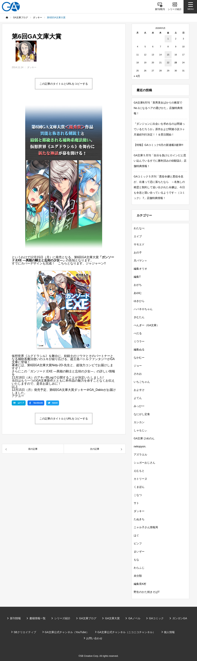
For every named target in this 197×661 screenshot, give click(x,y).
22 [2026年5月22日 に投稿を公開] (168, 62)
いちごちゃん (142, 381)
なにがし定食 (142, 414)
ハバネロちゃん (143, 309)
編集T (137, 276)
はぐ (136, 535)
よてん (138, 397)
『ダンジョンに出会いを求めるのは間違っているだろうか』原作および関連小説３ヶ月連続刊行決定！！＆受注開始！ (159, 129)
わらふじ (139, 567)
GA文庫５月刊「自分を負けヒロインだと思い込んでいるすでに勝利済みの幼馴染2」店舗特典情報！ (160, 161)
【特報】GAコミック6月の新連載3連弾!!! (158, 144)
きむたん (139, 317)
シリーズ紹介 (62, 618)
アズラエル (140, 454)
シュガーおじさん (144, 462)
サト (136, 503)
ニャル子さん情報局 (146, 527)
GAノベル (134, 618)
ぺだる (138, 333)
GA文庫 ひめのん (144, 438)
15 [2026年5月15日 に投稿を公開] (168, 54)
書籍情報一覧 (37, 618)
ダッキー (31, 67)
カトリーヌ (140, 478)
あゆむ (138, 292)
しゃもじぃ (140, 430)
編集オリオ (140, 268)
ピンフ (138, 543)
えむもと (139, 470)
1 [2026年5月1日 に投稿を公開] (168, 39)
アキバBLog (45, 377)
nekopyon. (140, 446)
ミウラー (139, 341)
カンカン (139, 422)
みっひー (139, 406)
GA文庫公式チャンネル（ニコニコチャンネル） (126, 632)
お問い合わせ (94, 638)
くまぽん (139, 486)
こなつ (138, 494)
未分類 (138, 575)
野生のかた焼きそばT (147, 591)
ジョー (138, 365)
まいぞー (139, 551)
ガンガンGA (179, 618)
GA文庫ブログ (87, 618)
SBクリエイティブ (25, 632)
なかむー (139, 357)
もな (136, 559)
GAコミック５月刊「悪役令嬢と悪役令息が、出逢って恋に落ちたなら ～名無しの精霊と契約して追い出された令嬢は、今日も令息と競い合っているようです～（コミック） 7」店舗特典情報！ (159, 187)
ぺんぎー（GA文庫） (146, 325)
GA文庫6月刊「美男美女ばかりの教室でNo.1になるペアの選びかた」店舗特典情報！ (158, 108)
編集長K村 (140, 583)
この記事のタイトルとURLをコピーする (63, 83)
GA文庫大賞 (112, 618)
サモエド (139, 244)
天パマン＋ (140, 260)
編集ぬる (139, 349)
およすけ (139, 389)
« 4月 (137, 76)
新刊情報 (15, 618)
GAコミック (156, 618)
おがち (138, 284)
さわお (138, 373)
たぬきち (139, 519)
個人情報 (169, 632)
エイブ (138, 236)
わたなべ (139, 228)
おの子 (138, 252)
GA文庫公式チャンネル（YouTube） (67, 632)
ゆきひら (139, 301)
